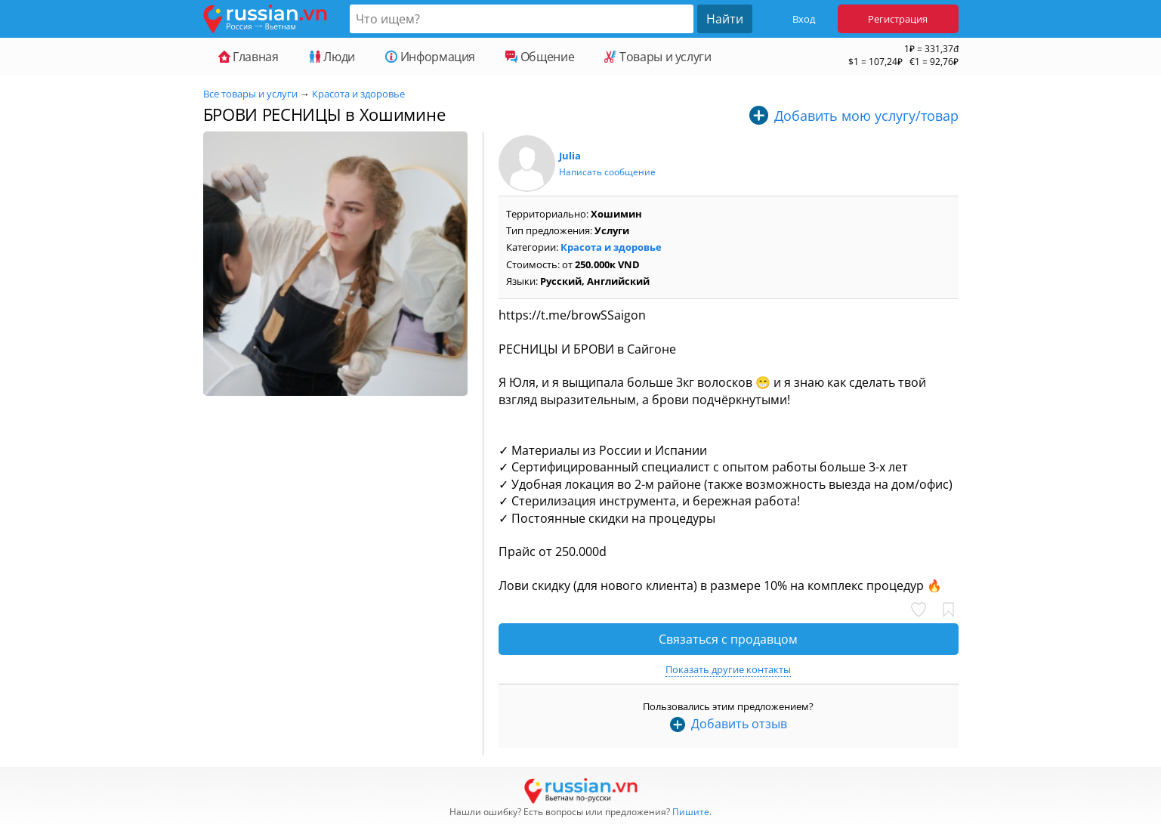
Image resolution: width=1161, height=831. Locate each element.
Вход (803, 19)
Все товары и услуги (250, 93)
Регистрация (898, 19)
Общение (539, 56)
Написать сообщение (607, 171)
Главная (248, 56)
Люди (332, 56)
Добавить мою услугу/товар (866, 116)
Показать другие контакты (728, 669)
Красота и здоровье (358, 93)
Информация (430, 56)
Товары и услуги (657, 56)
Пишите (690, 811)
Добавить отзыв (739, 723)
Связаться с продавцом (728, 639)
